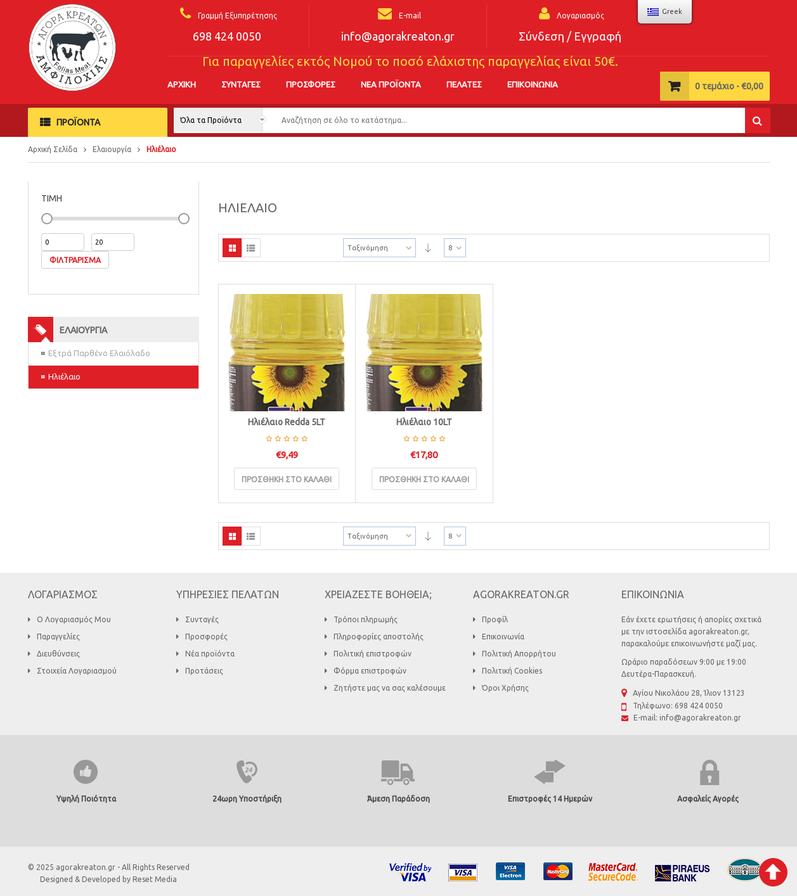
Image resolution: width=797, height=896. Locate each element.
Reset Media (155, 879)
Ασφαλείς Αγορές (708, 799)
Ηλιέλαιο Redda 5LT (286, 422)
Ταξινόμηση (367, 248)
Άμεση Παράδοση (398, 799)
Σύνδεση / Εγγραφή (570, 36)
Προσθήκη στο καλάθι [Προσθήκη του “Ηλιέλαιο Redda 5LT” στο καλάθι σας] (287, 479)
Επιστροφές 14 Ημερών (550, 799)
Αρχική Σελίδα (52, 149)
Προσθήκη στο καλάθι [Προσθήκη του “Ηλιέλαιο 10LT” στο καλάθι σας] (424, 479)
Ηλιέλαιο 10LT (424, 422)
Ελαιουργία (112, 149)
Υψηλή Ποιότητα (86, 799)
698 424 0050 (227, 36)
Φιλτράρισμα (75, 260)
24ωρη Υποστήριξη (247, 799)
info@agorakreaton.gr (398, 36)
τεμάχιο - (729, 86)
